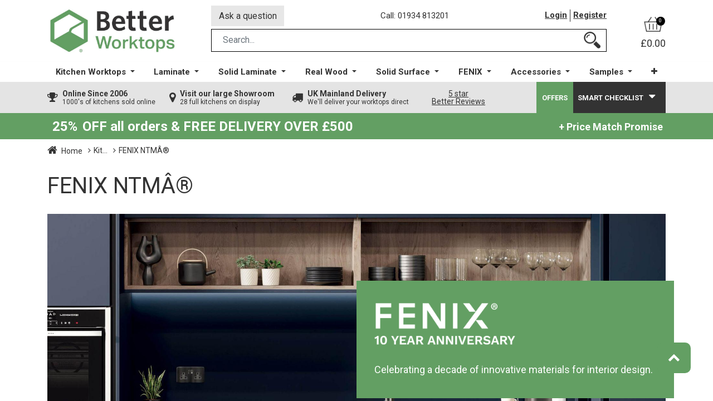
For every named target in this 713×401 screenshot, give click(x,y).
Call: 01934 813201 (414, 16)
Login (556, 16)
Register (590, 16)
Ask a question (248, 16)
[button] (654, 72)
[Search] (592, 41)
